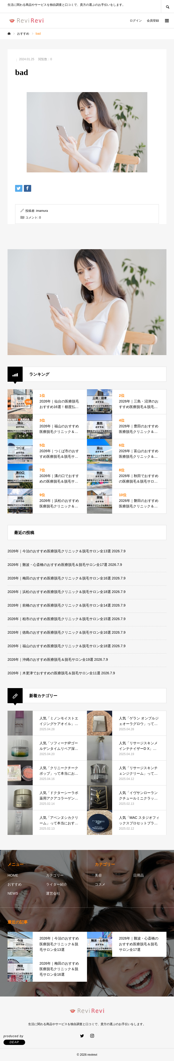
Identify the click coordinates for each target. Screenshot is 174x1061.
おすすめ (15, 884)
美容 (98, 875)
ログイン (136, 20)
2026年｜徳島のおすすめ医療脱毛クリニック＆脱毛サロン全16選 (59, 632)
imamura (42, 211)
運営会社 (53, 893)
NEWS (13, 893)
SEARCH (167, 6)
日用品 (138, 875)
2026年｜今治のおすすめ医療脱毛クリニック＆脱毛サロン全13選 (59, 551)
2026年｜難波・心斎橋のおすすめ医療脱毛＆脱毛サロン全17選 (57, 565)
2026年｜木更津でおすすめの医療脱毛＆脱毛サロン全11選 (54, 673)
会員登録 (153, 20)
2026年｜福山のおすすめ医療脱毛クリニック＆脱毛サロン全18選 (59, 646)
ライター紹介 (56, 884)
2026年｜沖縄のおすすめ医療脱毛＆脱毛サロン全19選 (50, 659)
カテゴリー (55, 875)
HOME (13, 875)
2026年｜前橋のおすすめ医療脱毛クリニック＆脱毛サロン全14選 (59, 605)
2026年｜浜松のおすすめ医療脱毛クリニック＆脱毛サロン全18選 (59, 592)
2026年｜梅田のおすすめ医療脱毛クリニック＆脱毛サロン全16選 (59, 578)
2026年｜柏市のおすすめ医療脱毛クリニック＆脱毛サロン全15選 (59, 619)
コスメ (100, 884)
